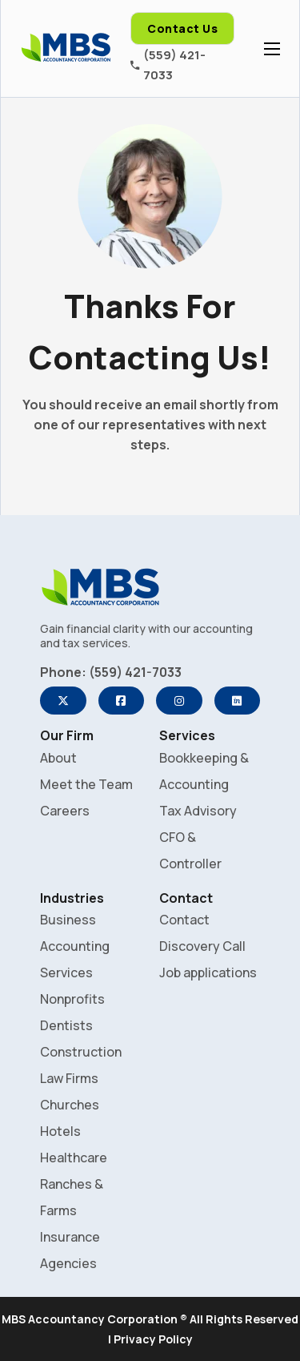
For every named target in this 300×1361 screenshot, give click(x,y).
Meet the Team (86, 784)
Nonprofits (72, 999)
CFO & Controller (190, 850)
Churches (69, 1104)
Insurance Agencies (70, 1250)
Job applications (208, 972)
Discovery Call (202, 946)
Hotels (60, 1131)
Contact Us (182, 28)
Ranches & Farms (71, 1197)
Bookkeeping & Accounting (204, 771)
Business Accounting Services (75, 946)
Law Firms (69, 1078)
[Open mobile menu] (272, 48)
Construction (81, 1052)
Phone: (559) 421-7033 (111, 672)
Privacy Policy (153, 1339)
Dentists (66, 1025)
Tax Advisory (198, 810)
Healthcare (73, 1157)
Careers (65, 810)
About (58, 758)
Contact (184, 919)
